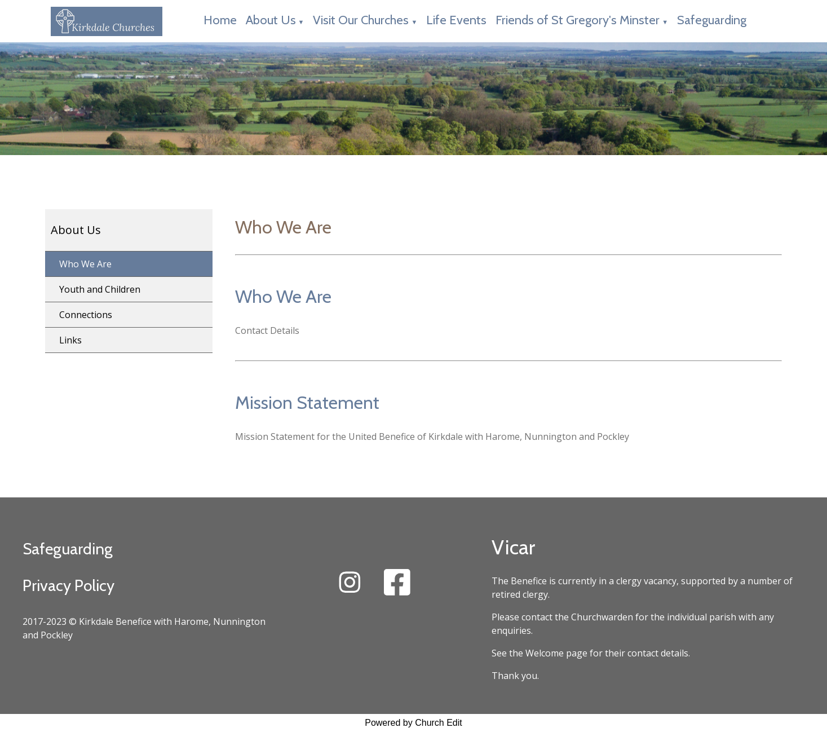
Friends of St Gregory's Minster (578, 20)
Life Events (456, 20)
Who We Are (85, 264)
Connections (85, 314)
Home (220, 20)
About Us (271, 20)
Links (70, 340)
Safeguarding (711, 20)
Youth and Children (99, 289)
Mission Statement (307, 402)
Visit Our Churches (361, 20)
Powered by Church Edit (413, 722)
